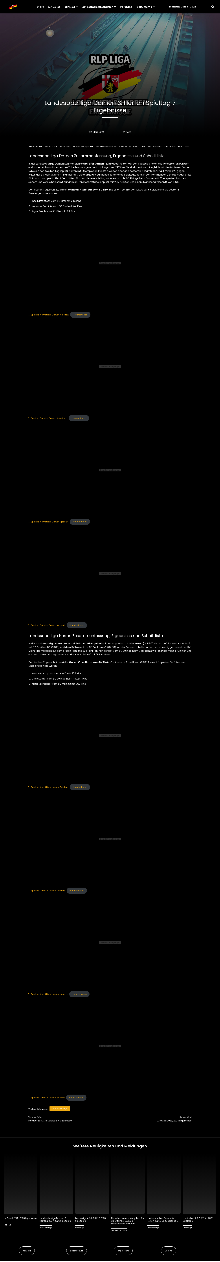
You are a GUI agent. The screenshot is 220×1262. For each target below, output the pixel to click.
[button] (212, 6)
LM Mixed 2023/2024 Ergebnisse (174, 1120)
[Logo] (13, 7)
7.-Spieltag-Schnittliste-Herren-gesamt (48, 994)
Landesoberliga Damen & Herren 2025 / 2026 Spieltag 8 (163, 1220)
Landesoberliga (60, 1108)
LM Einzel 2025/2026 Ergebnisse (14, 1220)
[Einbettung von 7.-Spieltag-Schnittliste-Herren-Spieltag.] (110, 735)
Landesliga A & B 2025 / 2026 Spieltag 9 (91, 1220)
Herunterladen (80, 314)
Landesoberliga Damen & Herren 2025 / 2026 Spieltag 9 (56, 1220)
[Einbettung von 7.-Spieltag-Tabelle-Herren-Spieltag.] (110, 839)
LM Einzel (7, 1228)
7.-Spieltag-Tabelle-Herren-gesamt (46, 1097)
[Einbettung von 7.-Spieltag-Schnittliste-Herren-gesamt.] (110, 942)
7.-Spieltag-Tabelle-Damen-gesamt (46, 625)
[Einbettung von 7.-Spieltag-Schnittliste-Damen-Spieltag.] (110, 263)
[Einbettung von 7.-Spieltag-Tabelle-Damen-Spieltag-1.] (110, 366)
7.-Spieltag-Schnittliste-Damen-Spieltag (48, 314)
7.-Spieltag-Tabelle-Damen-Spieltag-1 (47, 418)
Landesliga (79, 1228)
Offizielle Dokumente (119, 1231)
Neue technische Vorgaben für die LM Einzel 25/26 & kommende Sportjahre (126, 1221)
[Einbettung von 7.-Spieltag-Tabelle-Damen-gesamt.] (110, 573)
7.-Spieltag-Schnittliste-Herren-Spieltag (48, 787)
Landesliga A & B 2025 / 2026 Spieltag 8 (199, 1220)
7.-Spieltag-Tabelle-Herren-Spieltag (46, 890)
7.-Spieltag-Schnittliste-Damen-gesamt (48, 521)
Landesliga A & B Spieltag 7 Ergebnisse (50, 1120)
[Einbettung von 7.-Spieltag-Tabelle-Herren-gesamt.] (110, 1046)
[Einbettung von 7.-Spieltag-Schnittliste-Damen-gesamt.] (110, 470)
